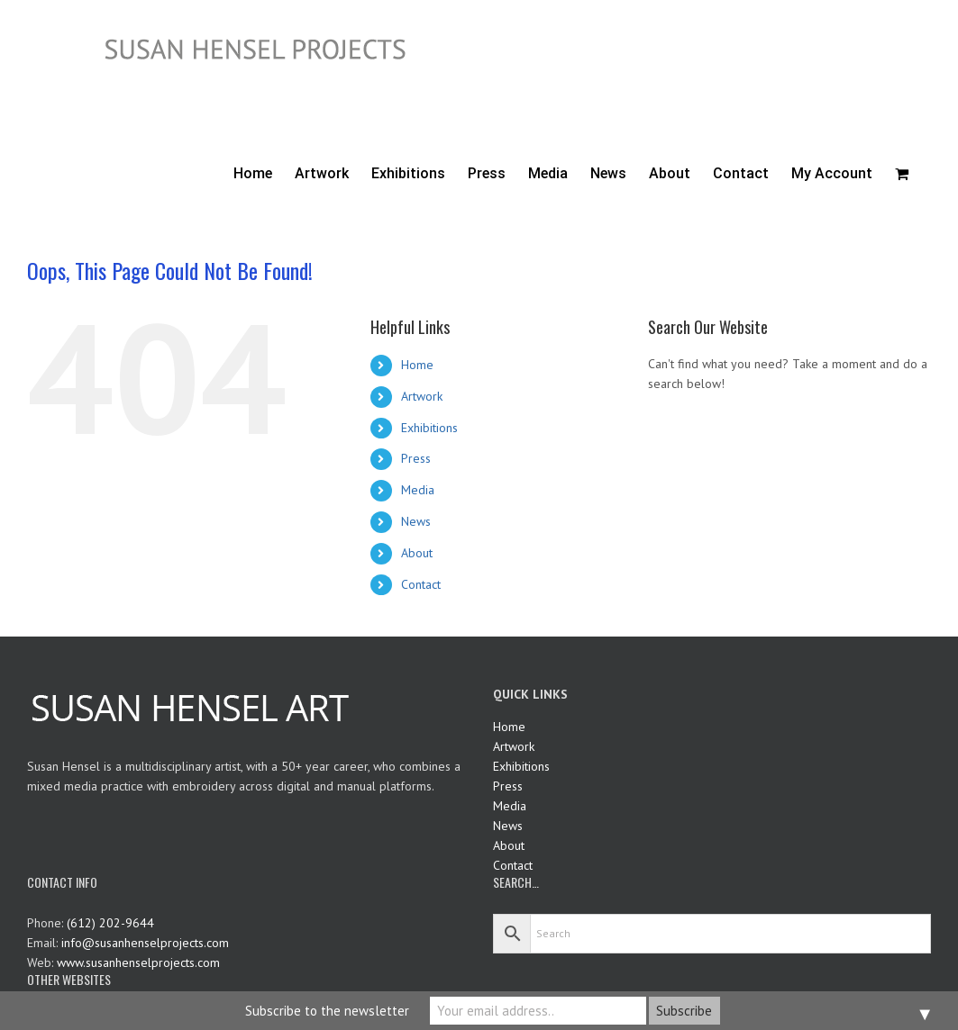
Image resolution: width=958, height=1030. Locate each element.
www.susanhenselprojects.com (138, 962)
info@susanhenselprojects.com (145, 943)
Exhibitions (429, 428)
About (417, 553)
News (416, 521)
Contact (421, 584)
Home (417, 365)
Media (417, 490)
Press (416, 458)
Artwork (422, 396)
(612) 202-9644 (110, 923)
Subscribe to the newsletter (327, 1010)
